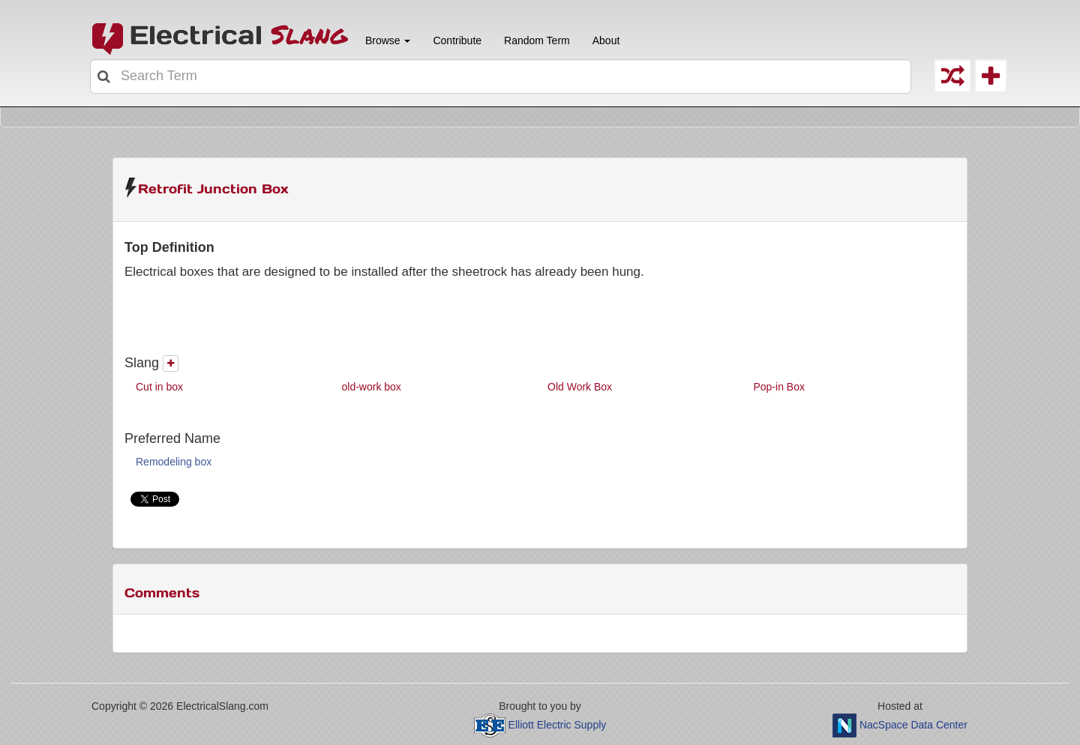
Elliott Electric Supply (557, 725)
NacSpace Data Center (914, 725)
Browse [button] (386, 40)
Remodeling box (174, 462)
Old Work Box (580, 387)
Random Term (537, 40)
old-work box (371, 387)
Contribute (457, 40)
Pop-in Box (779, 387)
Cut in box (159, 387)
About (606, 40)
